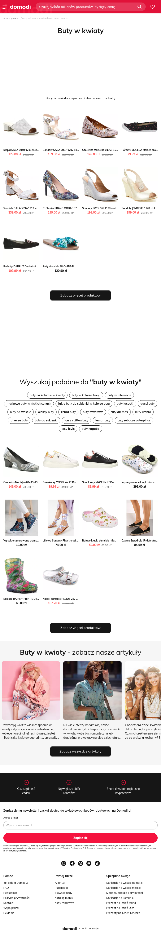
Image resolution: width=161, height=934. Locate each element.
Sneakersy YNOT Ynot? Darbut (100, 482)
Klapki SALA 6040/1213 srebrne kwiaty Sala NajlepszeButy (38, 150)
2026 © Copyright (88, 928)
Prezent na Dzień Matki (121, 902)
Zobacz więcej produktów (80, 295)
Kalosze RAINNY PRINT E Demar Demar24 (28, 598)
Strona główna (11, 18)
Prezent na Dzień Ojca (120, 907)
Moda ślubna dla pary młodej (124, 892)
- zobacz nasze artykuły (80, 652)
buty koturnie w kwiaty (47, 395)
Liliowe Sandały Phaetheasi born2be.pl (66, 540)
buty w (86, 395)
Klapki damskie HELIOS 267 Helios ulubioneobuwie (73, 598)
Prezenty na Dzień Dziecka (123, 913)
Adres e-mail (10, 817)
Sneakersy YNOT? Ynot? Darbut (61, 482)
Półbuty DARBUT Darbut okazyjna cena (27, 266)
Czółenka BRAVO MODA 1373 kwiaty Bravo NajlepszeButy (78, 208)
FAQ (6, 887)
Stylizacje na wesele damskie (124, 882)
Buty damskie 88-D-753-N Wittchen (64, 266)
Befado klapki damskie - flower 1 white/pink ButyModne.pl (117, 540)
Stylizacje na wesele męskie (123, 887)
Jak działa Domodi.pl (16, 882)
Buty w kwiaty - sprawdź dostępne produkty (80, 98)
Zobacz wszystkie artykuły (80, 751)
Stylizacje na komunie (120, 897)
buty (125, 403)
